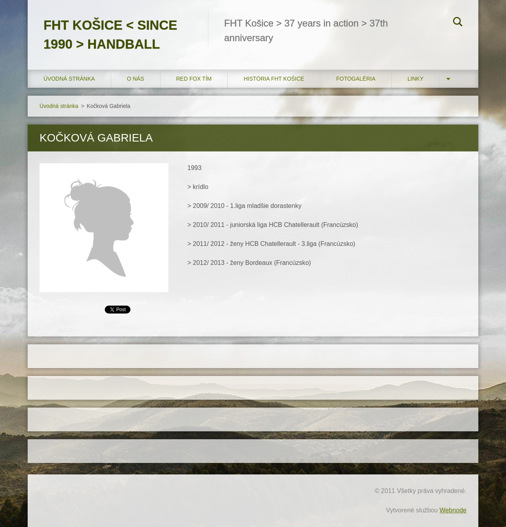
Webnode (453, 510)
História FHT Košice (274, 79)
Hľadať (458, 23)
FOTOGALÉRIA (355, 79)
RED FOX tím (194, 79)
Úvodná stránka (69, 79)
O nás (135, 79)
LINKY (415, 79)
